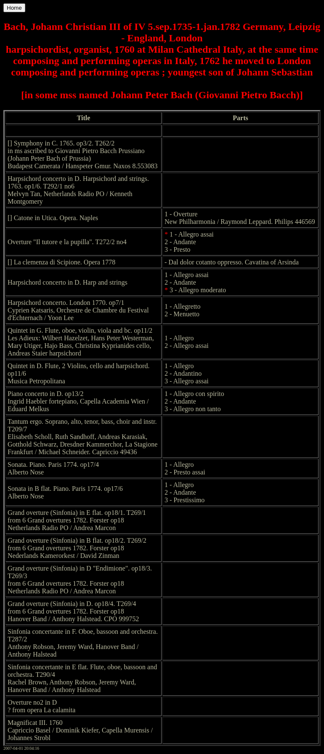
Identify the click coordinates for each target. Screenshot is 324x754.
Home (14, 8)
